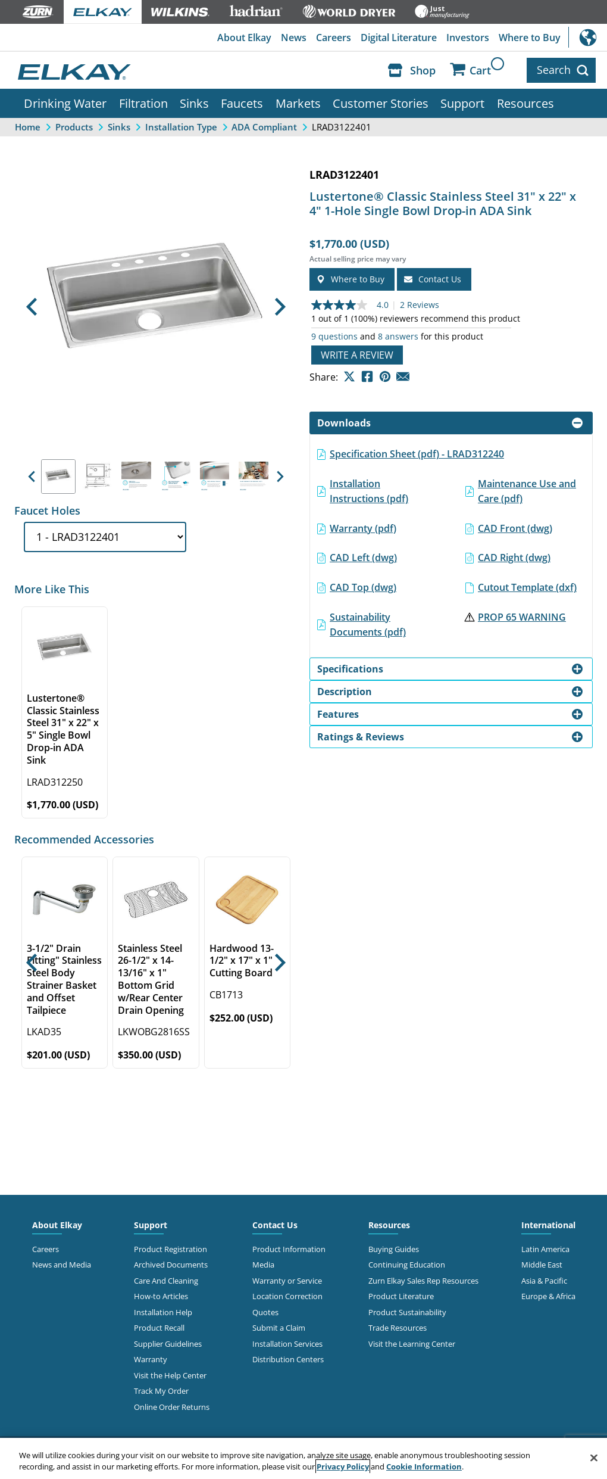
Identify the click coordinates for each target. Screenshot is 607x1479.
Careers (333, 37)
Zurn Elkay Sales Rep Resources (423, 1280)
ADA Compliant (264, 126)
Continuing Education (406, 1264)
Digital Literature (399, 37)
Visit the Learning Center (411, 1343)
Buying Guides (393, 1249)
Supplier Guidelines (168, 1343)
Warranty (150, 1359)
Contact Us (275, 1225)
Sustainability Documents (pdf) (368, 624)
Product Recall (159, 1327)
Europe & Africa (548, 1296)
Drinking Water (65, 103)
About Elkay (244, 37)
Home (27, 126)
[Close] (594, 1458)
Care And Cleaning (166, 1280)
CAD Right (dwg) (514, 557)
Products (74, 126)
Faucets (242, 103)
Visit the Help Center (170, 1374)
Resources (525, 103)
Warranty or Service (287, 1280)
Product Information (289, 1249)
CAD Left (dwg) (363, 557)
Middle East (541, 1264)
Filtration (143, 103)
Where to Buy (530, 37)
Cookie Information (424, 1466)
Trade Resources (397, 1327)
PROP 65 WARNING (522, 616)
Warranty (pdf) (363, 528)
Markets (298, 103)
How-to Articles (161, 1296)
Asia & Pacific (544, 1280)
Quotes (265, 1311)
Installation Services (287, 1343)
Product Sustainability (407, 1311)
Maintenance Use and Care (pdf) (527, 491)
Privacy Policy (343, 1466)
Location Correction (287, 1296)
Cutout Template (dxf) (527, 587)
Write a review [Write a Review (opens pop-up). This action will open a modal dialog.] (357, 355)
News (293, 37)
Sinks (194, 103)
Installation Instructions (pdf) (369, 491)
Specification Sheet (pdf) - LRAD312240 (417, 453)
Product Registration (170, 1249)
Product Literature (401, 1296)
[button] (31, 307)
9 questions (334, 336)
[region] (303, 1458)
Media (263, 1264)
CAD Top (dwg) (363, 587)
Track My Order (161, 1390)
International (587, 37)
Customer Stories (380, 103)
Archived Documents (171, 1264)
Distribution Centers (288, 1359)
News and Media (61, 1264)
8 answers (398, 336)
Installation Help (163, 1311)
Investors (467, 37)
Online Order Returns (171, 1406)
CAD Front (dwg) (515, 528)
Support (462, 103)
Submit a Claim (278, 1327)
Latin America (545, 1249)
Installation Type (181, 126)
